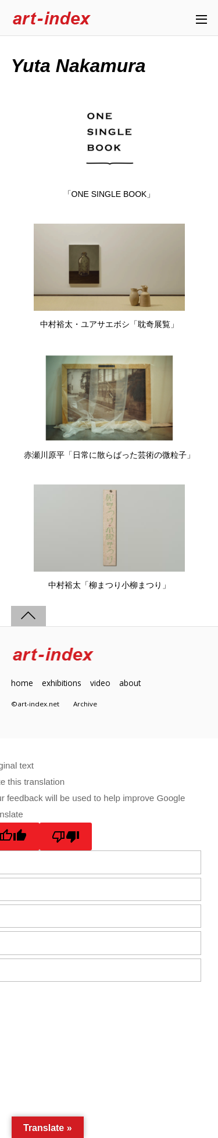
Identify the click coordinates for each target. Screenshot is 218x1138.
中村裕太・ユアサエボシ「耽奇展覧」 (109, 324)
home (22, 682)
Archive (85, 703)
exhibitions (61, 682)
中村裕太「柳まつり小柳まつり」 (109, 585)
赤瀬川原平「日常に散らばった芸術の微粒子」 (109, 454)
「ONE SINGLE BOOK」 (109, 194)
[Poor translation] (66, 836)
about (130, 682)
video (100, 682)
